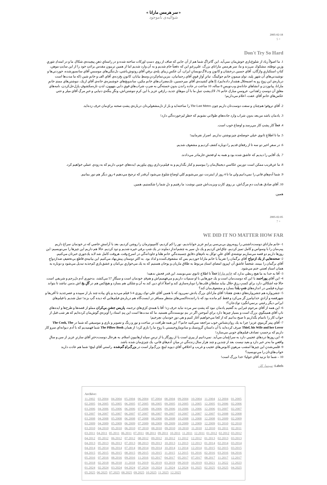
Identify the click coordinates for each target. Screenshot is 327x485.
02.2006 (236, 403)
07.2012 (129, 438)
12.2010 (210, 428)
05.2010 (116, 428)
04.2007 (103, 413)
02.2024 (103, 467)
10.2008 (183, 418)
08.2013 (143, 443)
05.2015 (103, 453)
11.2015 (170, 453)
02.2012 (224, 433)
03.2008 (90, 418)
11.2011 (187, 433)
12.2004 (223, 399)
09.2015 (143, 453)
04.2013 (90, 443)
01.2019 (143, 463)
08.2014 (143, 448)
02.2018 (103, 463)
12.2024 (183, 467)
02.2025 (209, 467)
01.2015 (209, 448)
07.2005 (143, 403)
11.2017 (223, 457)
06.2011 (126, 433)
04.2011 (102, 433)
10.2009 (183, 423)
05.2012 (103, 438)
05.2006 (116, 409)
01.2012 (211, 433)
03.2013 (236, 438)
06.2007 (129, 413)
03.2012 (236, 433)
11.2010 (196, 428)
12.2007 (209, 413)
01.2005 (236, 399)
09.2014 (156, 448)
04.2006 (103, 409)
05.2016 (90, 457)
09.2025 (139, 472)
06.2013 (116, 443)
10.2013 (170, 443)
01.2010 (223, 423)
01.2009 (223, 418)
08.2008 (156, 418)
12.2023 (236, 463)
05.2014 (103, 448)
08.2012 (143, 438)
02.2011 (236, 428)
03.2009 (90, 423)
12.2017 (236, 457)
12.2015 (183, 453)
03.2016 (223, 453)
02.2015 (223, 448)
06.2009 (129, 423)
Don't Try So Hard (263, 52)
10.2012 (170, 438)
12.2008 (209, 418)
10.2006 (183, 409)
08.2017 (209, 457)
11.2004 (209, 399)
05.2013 (103, 443)
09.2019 (183, 463)
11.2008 (196, 418)
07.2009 (143, 423)
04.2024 (129, 467)
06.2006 (129, 409)
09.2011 (163, 433)
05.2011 (114, 433)
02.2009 (236, 418)
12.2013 (196, 443)
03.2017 (156, 457)
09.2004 (183, 399)
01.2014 (209, 443)
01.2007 (223, 409)
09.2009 (170, 423)
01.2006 (223, 403)
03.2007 (90, 413)
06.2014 (116, 448)
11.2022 (223, 463)
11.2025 (163, 472)
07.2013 (129, 443)
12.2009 (209, 423)
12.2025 (175, 472)
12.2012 (196, 438)
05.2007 (116, 413)
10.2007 (183, 413)
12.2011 (199, 433)
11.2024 (170, 467)
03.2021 (209, 463)
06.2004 (143, 399)
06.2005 (129, 403)
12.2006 (209, 409)
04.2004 (116, 399)
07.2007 (143, 413)
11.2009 (196, 423)
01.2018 (90, 463)
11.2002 (90, 399)
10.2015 (156, 453)
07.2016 (103, 457)
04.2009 (103, 423)
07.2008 (143, 418)
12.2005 (209, 403)
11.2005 (196, 403)
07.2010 (143, 428)
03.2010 (90, 428)
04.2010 (103, 428)
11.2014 (183, 448)
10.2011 (175, 433)
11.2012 (183, 438)
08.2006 (156, 409)
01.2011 (223, 428)
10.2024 (156, 467)
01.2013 (209, 438)
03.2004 (103, 399)
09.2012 (156, 438)
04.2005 (103, 403)
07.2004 (156, 399)
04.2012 (90, 438)
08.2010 (156, 428)
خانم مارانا (225, 273)
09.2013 (156, 443)
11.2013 (183, 443)
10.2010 (183, 428)
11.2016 (143, 457)
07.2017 (196, 457)
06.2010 (130, 428)
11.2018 (130, 463)
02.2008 (236, 413)
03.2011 (90, 433)
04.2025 (236, 467)
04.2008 (103, 418)
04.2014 (90, 448)
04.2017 (170, 457)
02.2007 (236, 409)
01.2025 (196, 467)
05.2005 (116, 403)
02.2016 (209, 453)
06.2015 (116, 453)
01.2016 (196, 453)
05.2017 (183, 457)
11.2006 (196, 409)
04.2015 (90, 453)
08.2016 (116, 457)
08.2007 (156, 413)
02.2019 (156, 463)
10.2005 (183, 403)
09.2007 (170, 413)
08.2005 (156, 403)
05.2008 (116, 418)
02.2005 (90, 403)
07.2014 (129, 448)
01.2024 (90, 467)
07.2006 (143, 409)
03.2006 (90, 409)
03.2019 (170, 463)
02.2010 (236, 423)
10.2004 (196, 399)
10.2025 (151, 472)
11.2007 (196, 413)
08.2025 (126, 472)
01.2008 (223, 413)
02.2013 (223, 438)
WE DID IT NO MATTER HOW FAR (243, 235)
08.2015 (129, 453)
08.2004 (170, 399)
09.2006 (170, 409)
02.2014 (223, 443)
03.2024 (116, 467)
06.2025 (102, 472)
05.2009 (116, 423)
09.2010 (170, 428)
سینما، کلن (265, 366)
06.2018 (116, 463)
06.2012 (116, 438)
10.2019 (196, 463)
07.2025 (114, 472)
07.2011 (138, 433)
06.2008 (129, 418)
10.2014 (170, 448)
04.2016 (236, 453)
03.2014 (236, 443)
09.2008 (170, 418)
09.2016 (130, 457)
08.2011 (151, 433)
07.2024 (143, 467)
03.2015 (236, 448)
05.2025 (90, 472)
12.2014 (196, 448)
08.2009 (156, 423)
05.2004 (129, 399)
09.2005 (170, 403)
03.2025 (223, 467)
